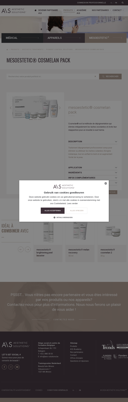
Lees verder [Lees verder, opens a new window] (72, 203)
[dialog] (64, 201)
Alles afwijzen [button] (76, 211)
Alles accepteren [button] (53, 211)
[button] (64, 217)
